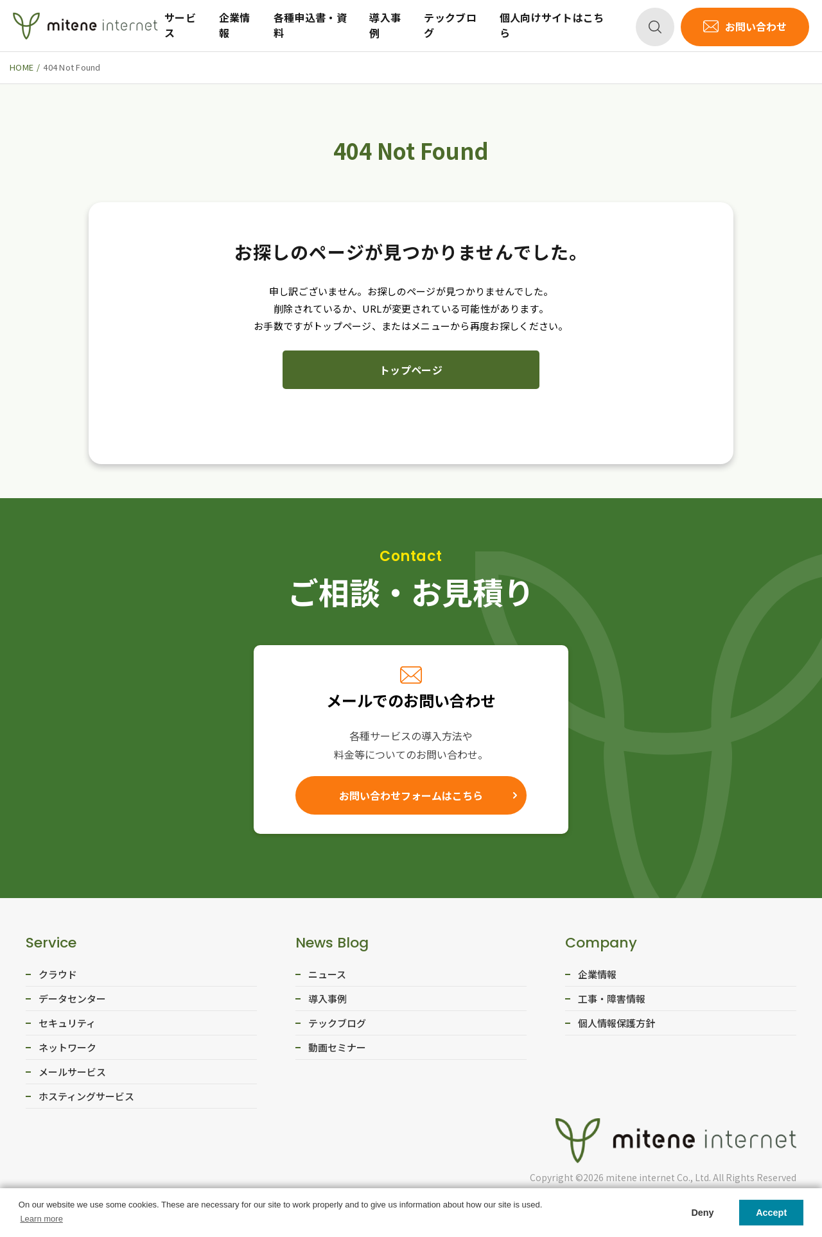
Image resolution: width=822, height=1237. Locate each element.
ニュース (327, 974)
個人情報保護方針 (616, 1023)
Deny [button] (702, 1212)
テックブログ (450, 25)
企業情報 (234, 25)
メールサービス (72, 1071)
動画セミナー (337, 1047)
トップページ (411, 369)
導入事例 (385, 25)
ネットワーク (67, 1047)
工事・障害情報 (611, 998)
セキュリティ (67, 1023)
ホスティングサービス (86, 1096)
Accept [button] (771, 1212)
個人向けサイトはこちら (552, 25)
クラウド (58, 974)
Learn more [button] (41, 1219)
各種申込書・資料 (310, 25)
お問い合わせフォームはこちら (411, 795)
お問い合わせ (756, 26)
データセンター (72, 998)
